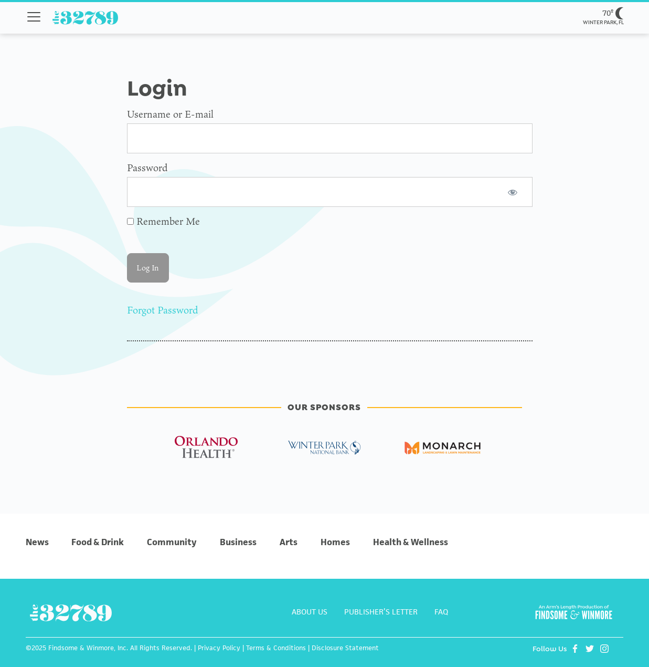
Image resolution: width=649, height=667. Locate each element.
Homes (335, 542)
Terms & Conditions (276, 647)
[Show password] (513, 192)
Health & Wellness (410, 542)
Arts (288, 542)
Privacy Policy (219, 647)
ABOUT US (309, 612)
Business (238, 542)
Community (172, 542)
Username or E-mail (170, 114)
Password (147, 167)
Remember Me (163, 221)
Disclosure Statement (345, 647)
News (37, 542)
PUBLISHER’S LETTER (381, 612)
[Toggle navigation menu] (33, 16)
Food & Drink (97, 542)
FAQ (441, 612)
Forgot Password (162, 310)
